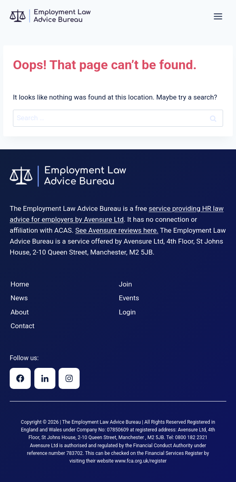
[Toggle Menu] (218, 16)
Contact (22, 326)
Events (129, 298)
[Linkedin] (44, 378)
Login (127, 312)
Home (20, 284)
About (20, 312)
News (19, 298)
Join (125, 284)
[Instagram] (69, 378)
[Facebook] (20, 378)
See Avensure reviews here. (116, 230)
